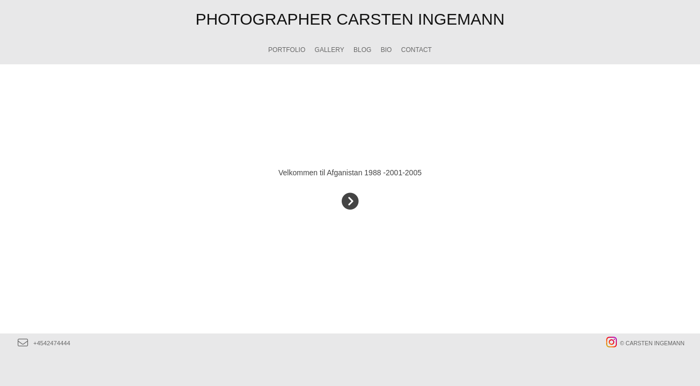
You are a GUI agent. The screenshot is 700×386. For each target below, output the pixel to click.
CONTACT (416, 50)
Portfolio (286, 50)
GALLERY (329, 50)
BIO (386, 50)
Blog (362, 50)
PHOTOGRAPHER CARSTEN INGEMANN (349, 19)
